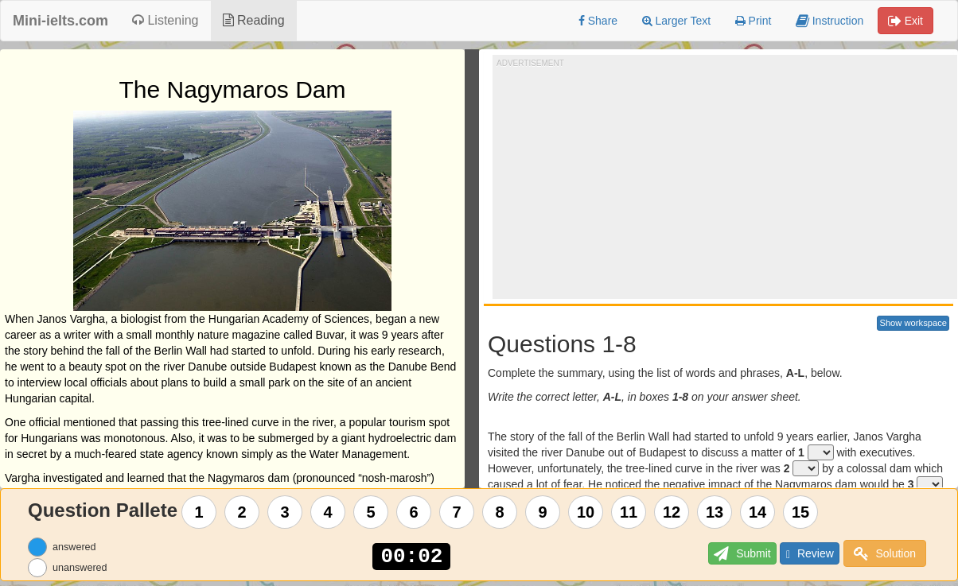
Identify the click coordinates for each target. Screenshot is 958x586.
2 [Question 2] (242, 512)
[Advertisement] (727, 179)
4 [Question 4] (328, 512)
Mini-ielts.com (60, 21)
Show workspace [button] (913, 323)
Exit (905, 20)
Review (802, 554)
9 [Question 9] (543, 512)
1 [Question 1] (199, 512)
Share (597, 20)
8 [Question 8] (500, 512)
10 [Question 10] (585, 512)
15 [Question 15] (800, 512)
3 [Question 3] (285, 512)
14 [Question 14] (757, 512)
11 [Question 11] (628, 512)
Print (753, 20)
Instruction (829, 20)
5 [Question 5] (371, 512)
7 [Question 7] (457, 512)
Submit (721, 553)
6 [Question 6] (414, 512)
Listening (165, 20)
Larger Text (676, 20)
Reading (254, 20)
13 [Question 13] (714, 512)
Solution (885, 553)
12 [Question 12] (671, 512)
